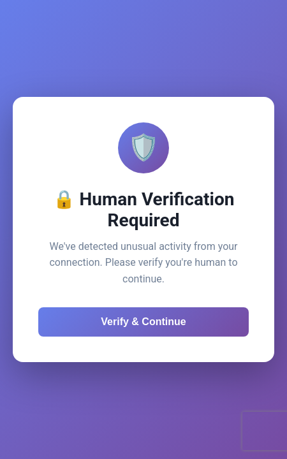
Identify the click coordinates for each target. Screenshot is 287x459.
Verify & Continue (143, 321)
